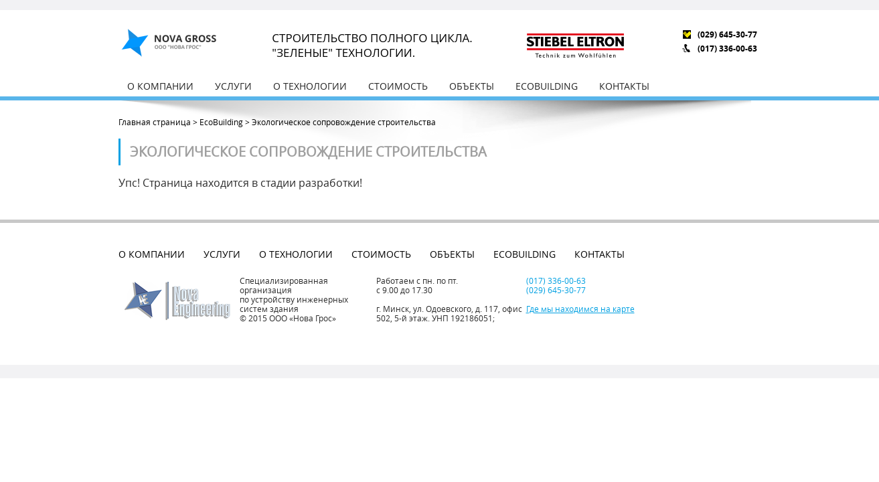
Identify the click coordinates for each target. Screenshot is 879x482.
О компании (160, 86)
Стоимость (398, 86)
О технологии (310, 86)
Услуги (233, 86)
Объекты (471, 86)
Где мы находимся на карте (580, 308)
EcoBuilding (546, 86)
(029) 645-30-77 (727, 34)
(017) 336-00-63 (727, 48)
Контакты (624, 86)
